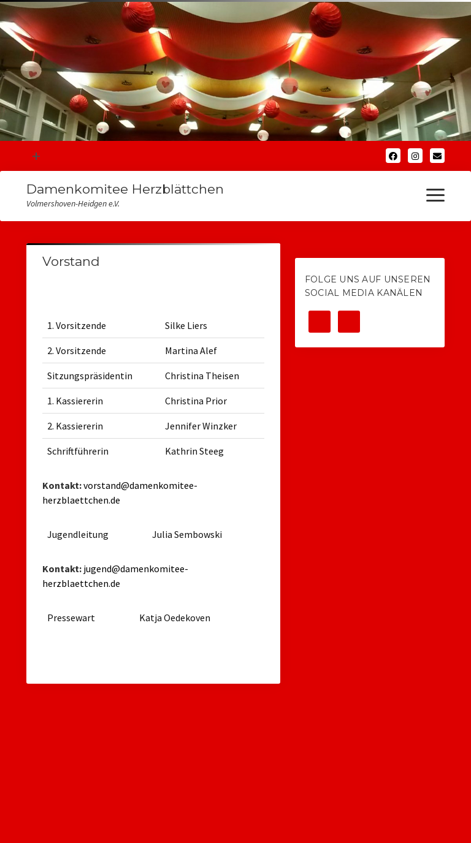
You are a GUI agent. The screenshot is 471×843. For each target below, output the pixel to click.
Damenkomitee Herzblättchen (125, 189)
